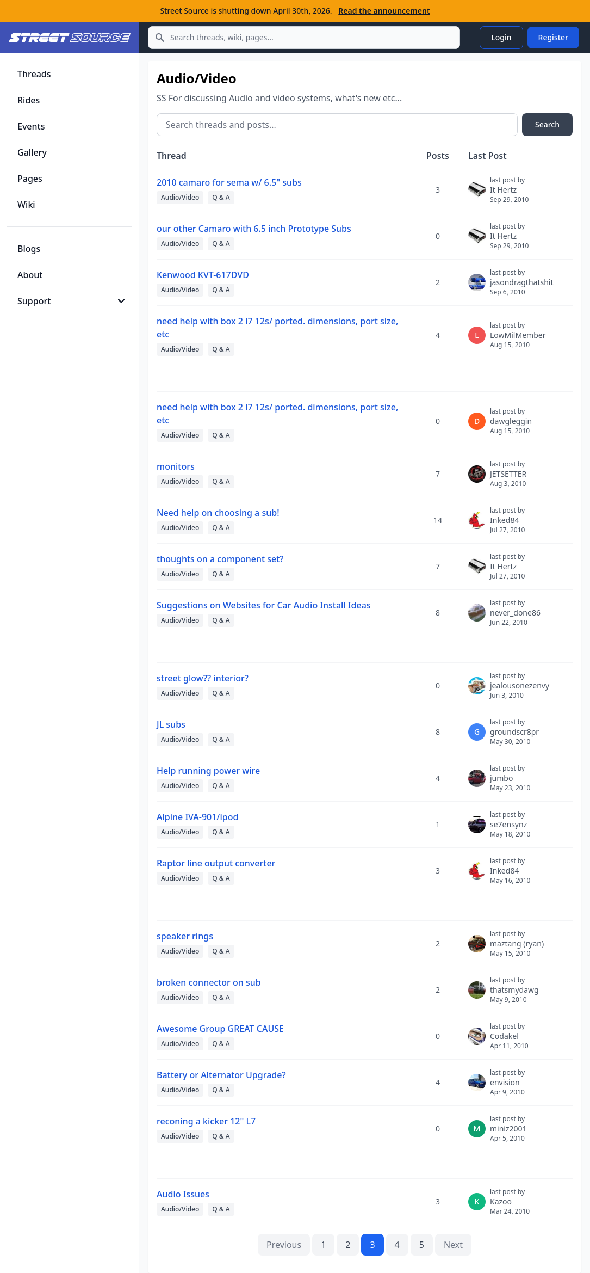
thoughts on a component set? (220, 559)
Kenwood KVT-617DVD (203, 275)
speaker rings (185, 936)
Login (501, 37)
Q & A (220, 197)
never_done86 (515, 617)
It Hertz (509, 194)
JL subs (171, 724)
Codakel (509, 1040)
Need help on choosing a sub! (218, 513)
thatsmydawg (514, 994)
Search (547, 124)
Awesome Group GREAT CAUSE (220, 1029)
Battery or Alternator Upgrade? (221, 1075)
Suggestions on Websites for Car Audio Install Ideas (264, 605)
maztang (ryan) (517, 948)
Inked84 (507, 524)
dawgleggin (511, 425)
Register (553, 37)
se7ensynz (510, 829)
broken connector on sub (209, 982)
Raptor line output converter (216, 863)
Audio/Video (180, 197)
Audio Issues (183, 1194)
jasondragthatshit (522, 287)
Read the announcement (384, 10)
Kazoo (510, 1206)
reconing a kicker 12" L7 (206, 1121)
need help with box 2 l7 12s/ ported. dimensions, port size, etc (277, 327)
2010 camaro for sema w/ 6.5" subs (229, 182)
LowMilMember (517, 339)
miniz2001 (508, 1133)
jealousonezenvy (519, 690)
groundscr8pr (514, 736)
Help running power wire (208, 771)
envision (507, 1087)
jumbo (510, 782)
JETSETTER (508, 478)
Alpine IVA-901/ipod (197, 817)
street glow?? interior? (203, 678)
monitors (176, 466)
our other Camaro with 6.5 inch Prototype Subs (254, 229)
